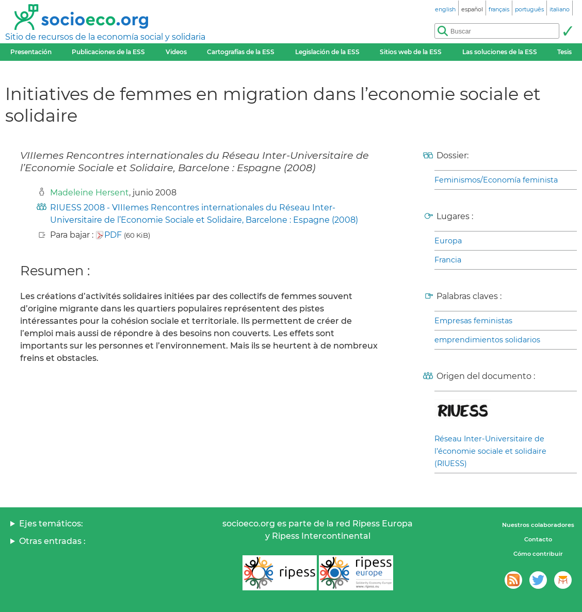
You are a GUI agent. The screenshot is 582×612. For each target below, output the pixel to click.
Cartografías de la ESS (240, 52)
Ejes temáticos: (51, 523)
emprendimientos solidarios (487, 339)
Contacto (538, 539)
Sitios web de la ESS (411, 52)
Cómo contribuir (538, 553)
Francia (447, 259)
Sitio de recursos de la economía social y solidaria (105, 37)
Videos (176, 52)
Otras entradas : (52, 541)
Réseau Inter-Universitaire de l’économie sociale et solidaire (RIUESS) (490, 451)
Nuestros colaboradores (538, 524)
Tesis (564, 52)
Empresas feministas (473, 320)
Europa (448, 240)
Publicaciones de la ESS (108, 52)
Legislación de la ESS (327, 52)
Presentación (31, 52)
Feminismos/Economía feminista (496, 180)
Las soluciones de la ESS (499, 52)
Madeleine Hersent (89, 192)
